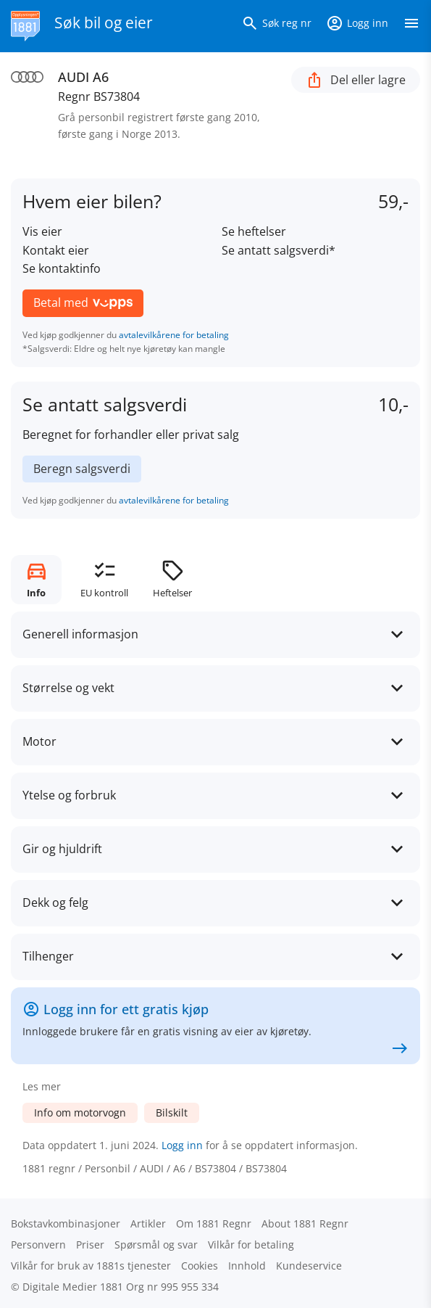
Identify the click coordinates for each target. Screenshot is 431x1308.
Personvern (38, 1244)
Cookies (199, 1265)
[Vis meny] (411, 26)
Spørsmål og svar (156, 1244)
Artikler (148, 1223)
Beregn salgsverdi (81, 469)
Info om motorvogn (80, 1112)
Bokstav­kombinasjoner (65, 1223)
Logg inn (182, 1145)
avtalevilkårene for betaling (174, 335)
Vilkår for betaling (251, 1244)
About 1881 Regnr (304, 1223)
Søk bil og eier (103, 22)
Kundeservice (309, 1265)
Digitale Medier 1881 (72, 1286)
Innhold (247, 1265)
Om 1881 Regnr (213, 1223)
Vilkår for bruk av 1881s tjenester (91, 1265)
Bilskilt (172, 1112)
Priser (90, 1244)
